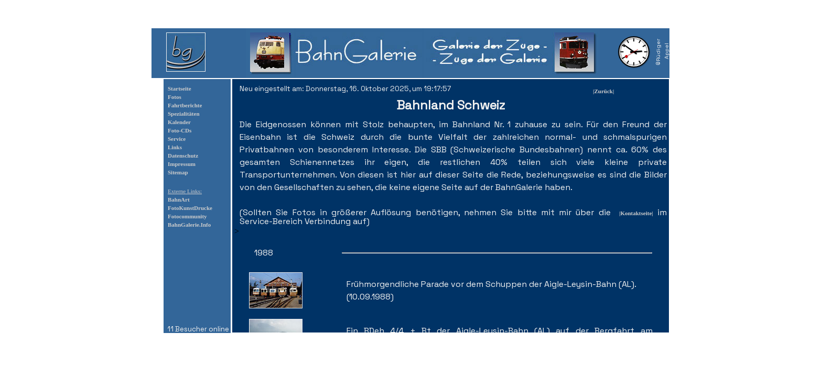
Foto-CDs (179, 130)
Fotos (174, 97)
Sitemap (178, 172)
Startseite (179, 88)
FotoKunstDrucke (190, 208)
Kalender (179, 122)
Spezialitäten (184, 113)
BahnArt (179, 199)
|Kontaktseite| (636, 213)
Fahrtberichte (185, 105)
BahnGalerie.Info (189, 224)
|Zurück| (603, 91)
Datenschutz (183, 155)
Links (175, 147)
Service (177, 139)
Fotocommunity (187, 216)
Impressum (182, 164)
